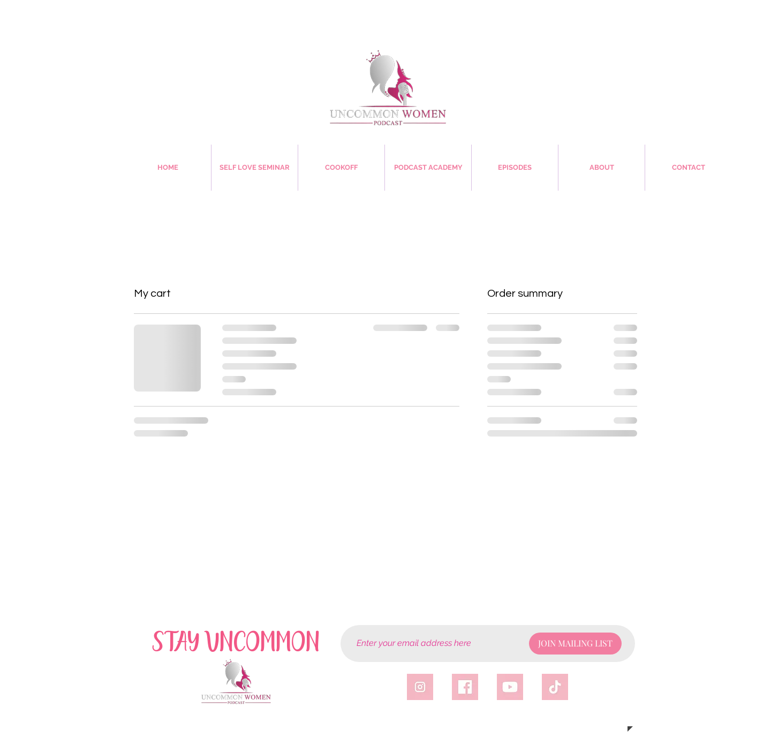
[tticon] (555, 687)
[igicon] (420, 687)
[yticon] (510, 687)
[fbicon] (465, 687)
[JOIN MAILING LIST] (575, 644)
